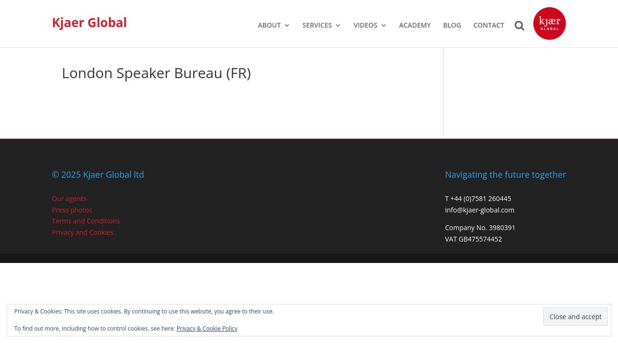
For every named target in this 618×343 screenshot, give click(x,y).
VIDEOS (366, 26)
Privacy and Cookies (82, 232)
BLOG (452, 26)
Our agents (69, 198)
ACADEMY (415, 26)
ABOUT (269, 26)
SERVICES (317, 26)
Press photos (72, 209)
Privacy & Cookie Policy (207, 328)
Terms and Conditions (86, 220)
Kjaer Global (89, 22)
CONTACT (488, 26)
